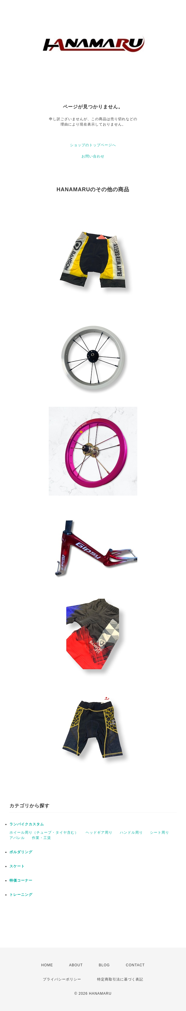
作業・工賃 (41, 838)
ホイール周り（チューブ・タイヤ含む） (44, 832)
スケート (17, 866)
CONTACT (135, 965)
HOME (47, 965)
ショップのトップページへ (93, 145)
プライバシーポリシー (62, 979)
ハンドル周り (131, 832)
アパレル (17, 838)
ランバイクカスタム (26, 824)
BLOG (104, 965)
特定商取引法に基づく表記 (120, 979)
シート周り (159, 832)
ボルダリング (20, 852)
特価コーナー (20, 880)
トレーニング (20, 895)
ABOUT (76, 965)
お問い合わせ (93, 156)
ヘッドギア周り (99, 832)
